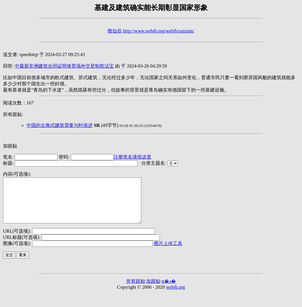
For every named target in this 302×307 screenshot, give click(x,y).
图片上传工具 (168, 252)
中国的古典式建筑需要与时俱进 (60, 125)
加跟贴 (10, 145)
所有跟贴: (13, 114)
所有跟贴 (135, 290)
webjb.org (175, 295)
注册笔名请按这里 (132, 156)
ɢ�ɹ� (169, 290)
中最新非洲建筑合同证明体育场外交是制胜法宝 (64, 65)
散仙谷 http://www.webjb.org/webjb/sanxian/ (151, 30)
